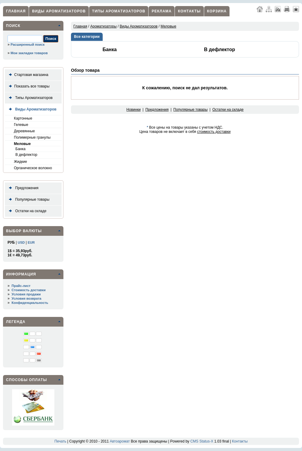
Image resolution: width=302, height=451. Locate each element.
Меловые (22, 144)
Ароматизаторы (103, 26)
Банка (20, 149)
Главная (16, 11)
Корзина (217, 11)
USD (21, 242)
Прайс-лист (21, 286)
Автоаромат (120, 441)
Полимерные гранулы (32, 137)
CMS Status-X (201, 441)
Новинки (134, 109)
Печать (60, 441)
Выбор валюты (24, 231)
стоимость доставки (214, 132)
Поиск (13, 26)
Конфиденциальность (29, 303)
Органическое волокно (33, 168)
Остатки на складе (27, 211)
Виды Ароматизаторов (59, 11)
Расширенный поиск (27, 44)
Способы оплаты (26, 380)
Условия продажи (25, 294)
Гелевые (21, 125)
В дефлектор (26, 155)
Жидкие (20, 162)
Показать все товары (28, 86)
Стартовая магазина (27, 75)
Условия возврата (26, 298)
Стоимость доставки (28, 290)
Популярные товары (28, 199)
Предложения (22, 188)
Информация (21, 274)
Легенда (15, 322)
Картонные (23, 118)
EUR (31, 242)
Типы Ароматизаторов (118, 11)
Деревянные (24, 131)
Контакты (189, 11)
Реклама (162, 11)
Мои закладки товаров (29, 53)
